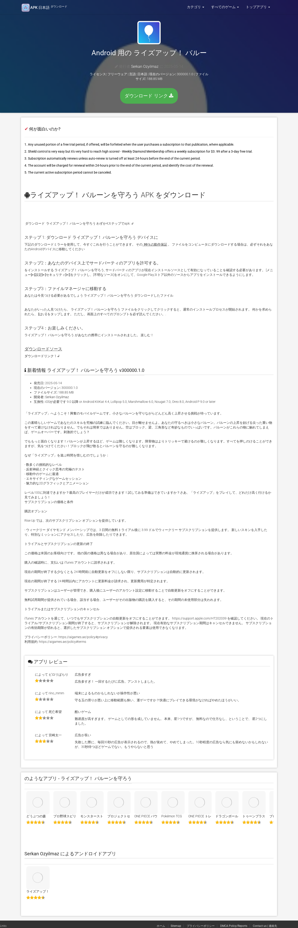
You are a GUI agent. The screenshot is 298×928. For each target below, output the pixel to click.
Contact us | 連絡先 (265, 926)
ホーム (161, 926)
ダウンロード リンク (149, 95)
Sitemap (176, 926)
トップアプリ (258, 7)
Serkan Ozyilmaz (145, 66)
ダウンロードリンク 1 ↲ (42, 356)
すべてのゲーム (225, 7)
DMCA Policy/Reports (233, 926)
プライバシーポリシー (201, 926)
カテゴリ (195, 7)
